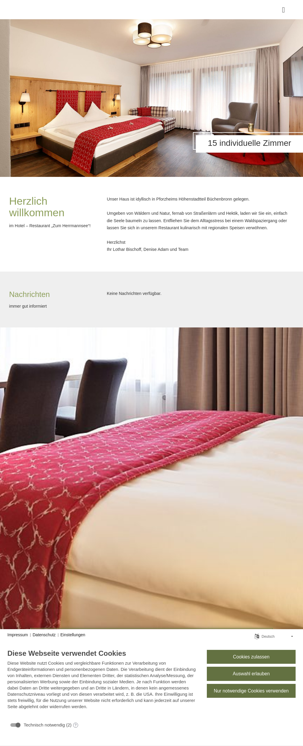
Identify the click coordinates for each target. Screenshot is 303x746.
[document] (102, 683)
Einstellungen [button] (72, 634)
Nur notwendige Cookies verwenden (251, 690)
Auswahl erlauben (251, 673)
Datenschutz (44, 634)
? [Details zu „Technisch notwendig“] (76, 725)
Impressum (17, 634)
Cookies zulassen (251, 656)
